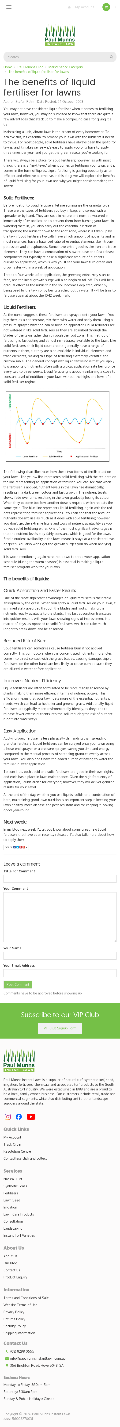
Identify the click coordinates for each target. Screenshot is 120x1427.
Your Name (12, 948)
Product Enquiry (15, 1277)
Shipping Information (19, 1333)
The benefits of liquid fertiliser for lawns (38, 72)
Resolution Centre (17, 1151)
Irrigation (10, 1207)
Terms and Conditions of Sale (26, 1298)
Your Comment (16, 888)
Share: (16, 847)
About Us (10, 1256)
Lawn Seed (12, 1200)
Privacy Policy (14, 1312)
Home (8, 67)
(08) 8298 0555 (19, 1351)
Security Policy (15, 1326)
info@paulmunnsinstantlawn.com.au (35, 1358)
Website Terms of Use (20, 1305)
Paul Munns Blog (31, 67)
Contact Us (12, 1270)
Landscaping (13, 1228)
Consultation (13, 1221)
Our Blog (10, 1263)
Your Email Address (19, 965)
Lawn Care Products (19, 1214)
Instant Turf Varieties (19, 1235)
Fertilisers (11, 1193)
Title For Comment (19, 871)
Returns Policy (14, 1319)
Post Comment (18, 984)
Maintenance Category (66, 67)
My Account (80, 7)
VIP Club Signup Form (60, 1028)
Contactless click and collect (25, 1158)
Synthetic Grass (15, 1186)
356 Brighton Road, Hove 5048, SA (34, 1365)
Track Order (13, 1144)
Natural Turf (13, 1179)
